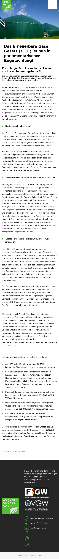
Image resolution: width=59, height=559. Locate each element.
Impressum (23, 555)
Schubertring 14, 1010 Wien (42, 518)
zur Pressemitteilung (14, 451)
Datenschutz (35, 555)
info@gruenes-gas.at (39, 528)
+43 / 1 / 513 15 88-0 (39, 523)
